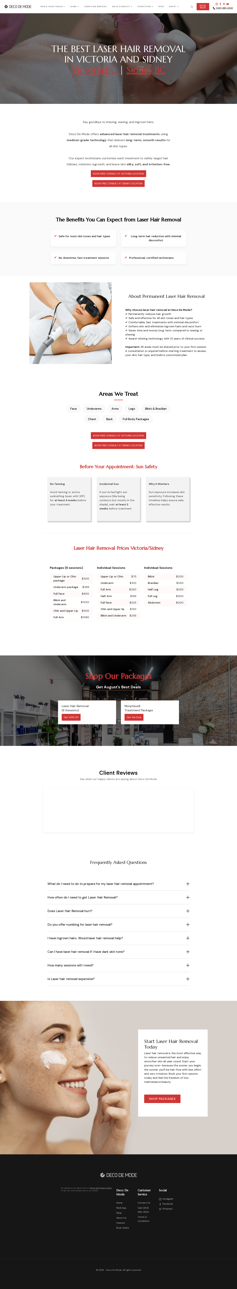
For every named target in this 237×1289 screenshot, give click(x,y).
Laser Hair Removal (95, 6)
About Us (121, 1217)
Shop (119, 1212)
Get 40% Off (71, 717)
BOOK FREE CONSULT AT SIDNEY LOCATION (119, 183)
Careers (120, 1222)
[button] (53, 6)
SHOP (161, 6)
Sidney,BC (146, 69)
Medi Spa (121, 1207)
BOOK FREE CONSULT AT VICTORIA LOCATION (118, 173)
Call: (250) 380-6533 (143, 1210)
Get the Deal (134, 717)
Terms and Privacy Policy (101, 1188)
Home (119, 1202)
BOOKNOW (203, 6)
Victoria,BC (95, 69)
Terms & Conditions (143, 1219)
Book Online (122, 1227)
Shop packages (162, 1099)
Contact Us (144, 1202)
